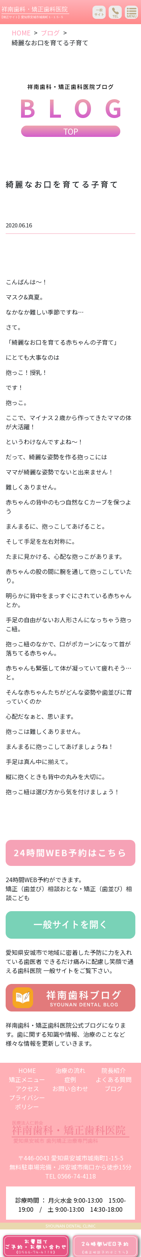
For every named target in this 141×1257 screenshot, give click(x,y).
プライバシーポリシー (27, 1102)
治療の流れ (70, 1070)
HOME (21, 32)
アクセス (27, 1088)
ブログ (50, 32)
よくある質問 (114, 1079)
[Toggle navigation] (131, 12)
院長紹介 (114, 1070)
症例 (70, 1079)
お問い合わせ (70, 1088)
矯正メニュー (27, 1079)
